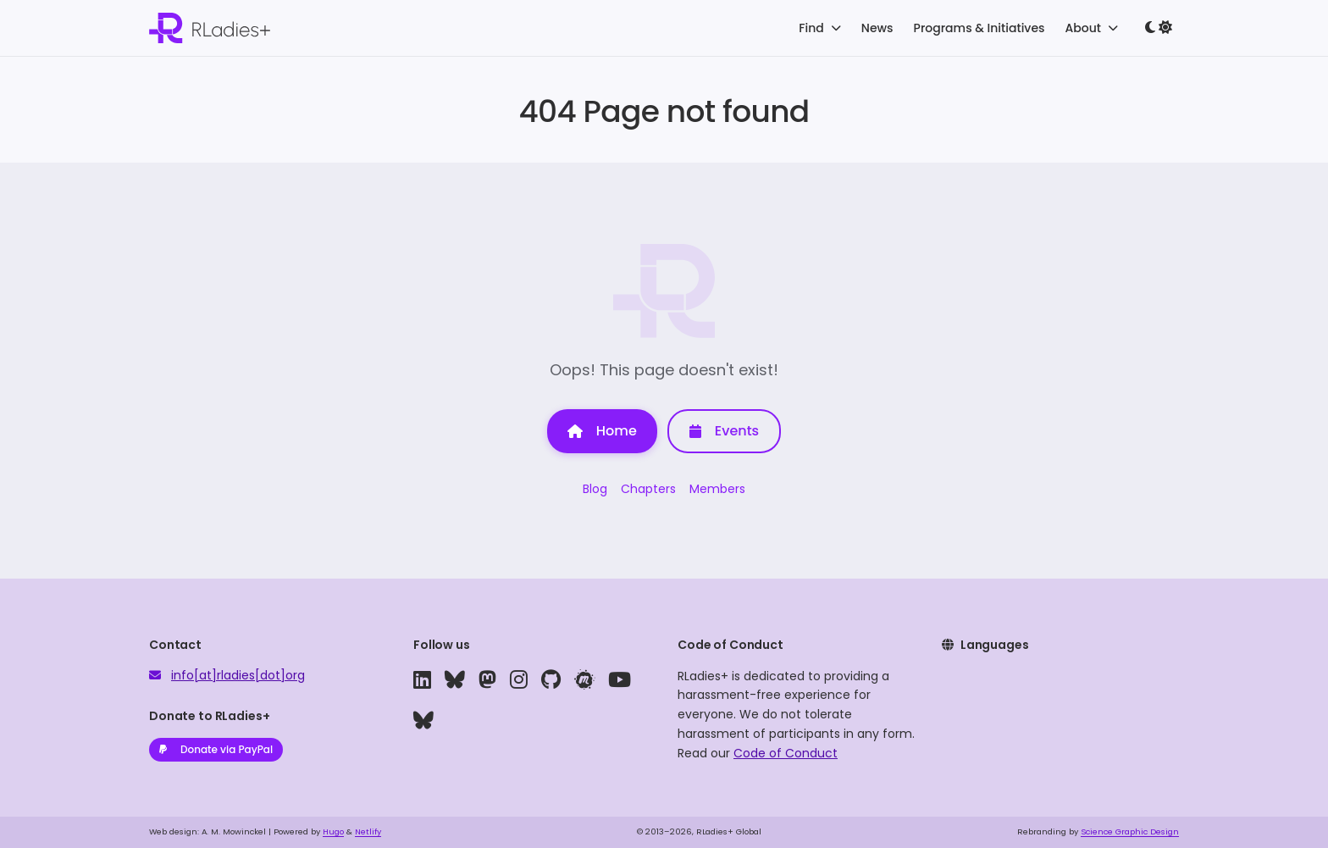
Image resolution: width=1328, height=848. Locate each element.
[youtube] (619, 680)
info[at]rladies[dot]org (238, 675)
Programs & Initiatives (979, 27)
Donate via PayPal (216, 749)
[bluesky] (455, 680)
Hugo (333, 831)
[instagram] (519, 680)
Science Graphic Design (1130, 831)
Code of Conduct (785, 753)
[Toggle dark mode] (1158, 28)
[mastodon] (487, 680)
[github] (551, 680)
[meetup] (584, 680)
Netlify (368, 831)
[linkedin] (422, 680)
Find (819, 27)
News (877, 27)
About (1091, 27)
